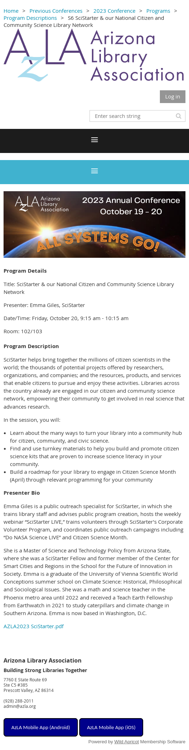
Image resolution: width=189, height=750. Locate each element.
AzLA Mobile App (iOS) (111, 727)
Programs (158, 10)
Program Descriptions (30, 17)
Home (11, 10)
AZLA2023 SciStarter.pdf (34, 626)
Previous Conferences (55, 10)
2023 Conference (114, 10)
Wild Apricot (126, 741)
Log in (172, 96)
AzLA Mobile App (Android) (40, 727)
